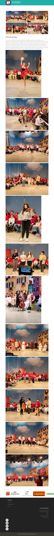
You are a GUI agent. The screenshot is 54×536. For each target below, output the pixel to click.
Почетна (9, 502)
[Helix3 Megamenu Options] (47, 8)
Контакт (9, 506)
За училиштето (10, 504)
